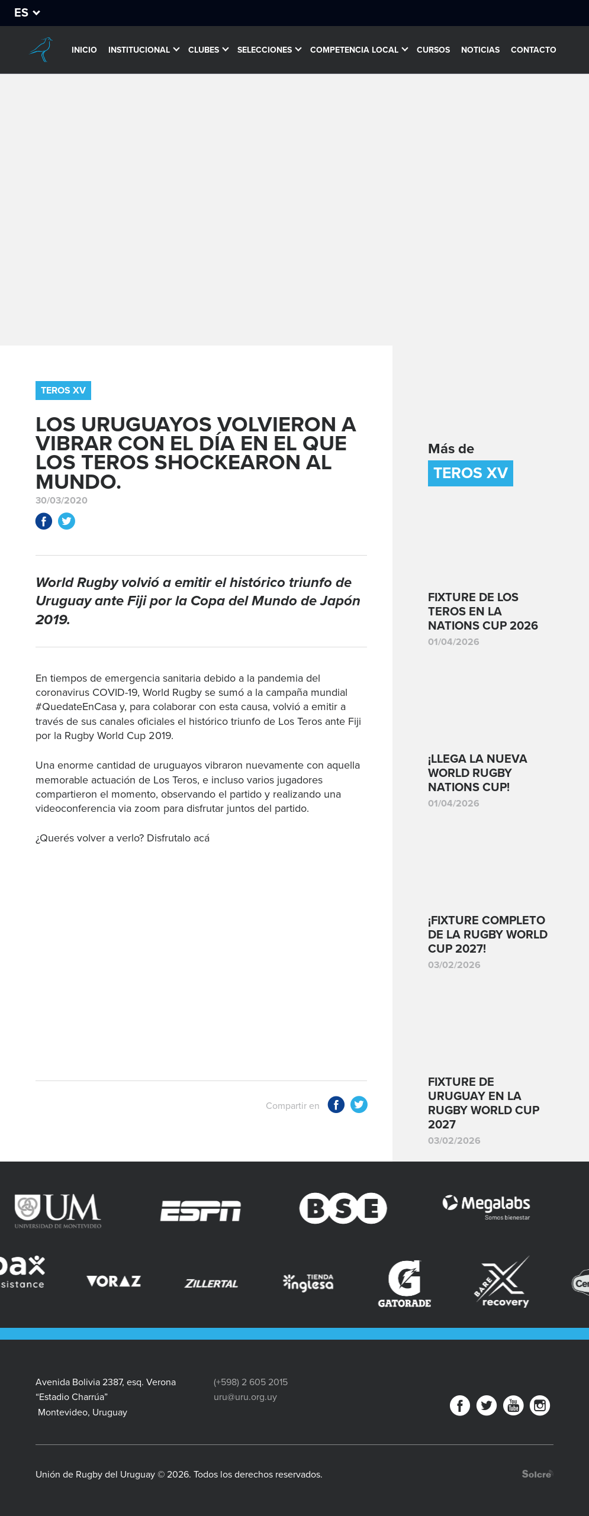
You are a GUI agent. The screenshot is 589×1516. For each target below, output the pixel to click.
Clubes (203, 50)
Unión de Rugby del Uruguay (40, 49)
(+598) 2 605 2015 (251, 1382)
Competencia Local (354, 50)
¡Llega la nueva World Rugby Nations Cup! (477, 773)
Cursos (433, 50)
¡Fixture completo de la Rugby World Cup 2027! (488, 935)
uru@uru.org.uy (245, 1397)
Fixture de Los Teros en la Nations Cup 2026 (483, 612)
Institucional (139, 50)
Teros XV (63, 390)
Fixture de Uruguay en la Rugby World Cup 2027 (483, 1103)
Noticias (480, 50)
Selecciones (264, 50)
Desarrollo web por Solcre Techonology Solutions (537, 1474)
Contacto (533, 50)
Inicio (84, 50)
